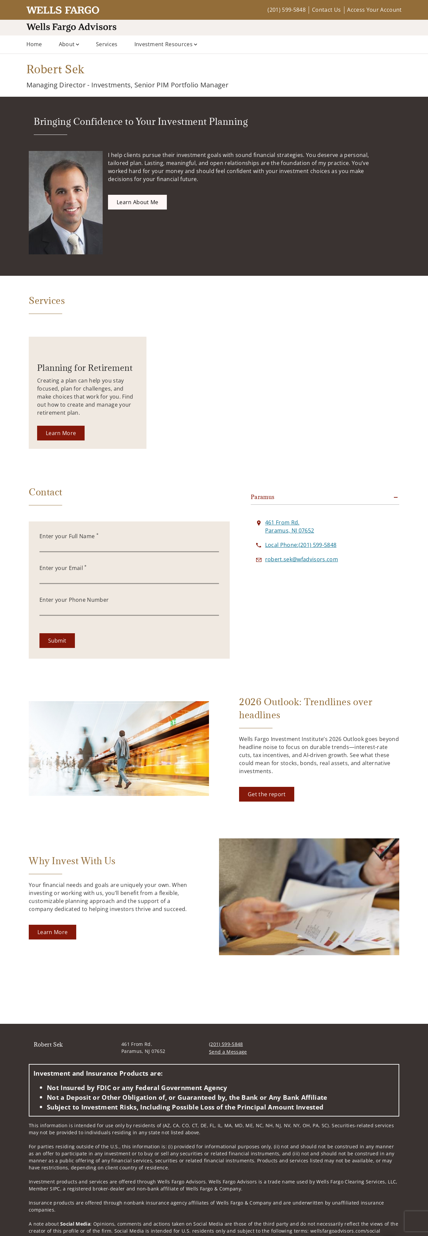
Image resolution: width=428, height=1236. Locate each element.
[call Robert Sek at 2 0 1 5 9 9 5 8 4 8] (300, 545)
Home (34, 44)
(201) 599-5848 (286, 9)
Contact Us (326, 9)
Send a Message (228, 1052)
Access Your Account (374, 9)
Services (107, 44)
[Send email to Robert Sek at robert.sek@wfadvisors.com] (301, 559)
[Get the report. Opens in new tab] (266, 794)
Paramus (263, 497)
